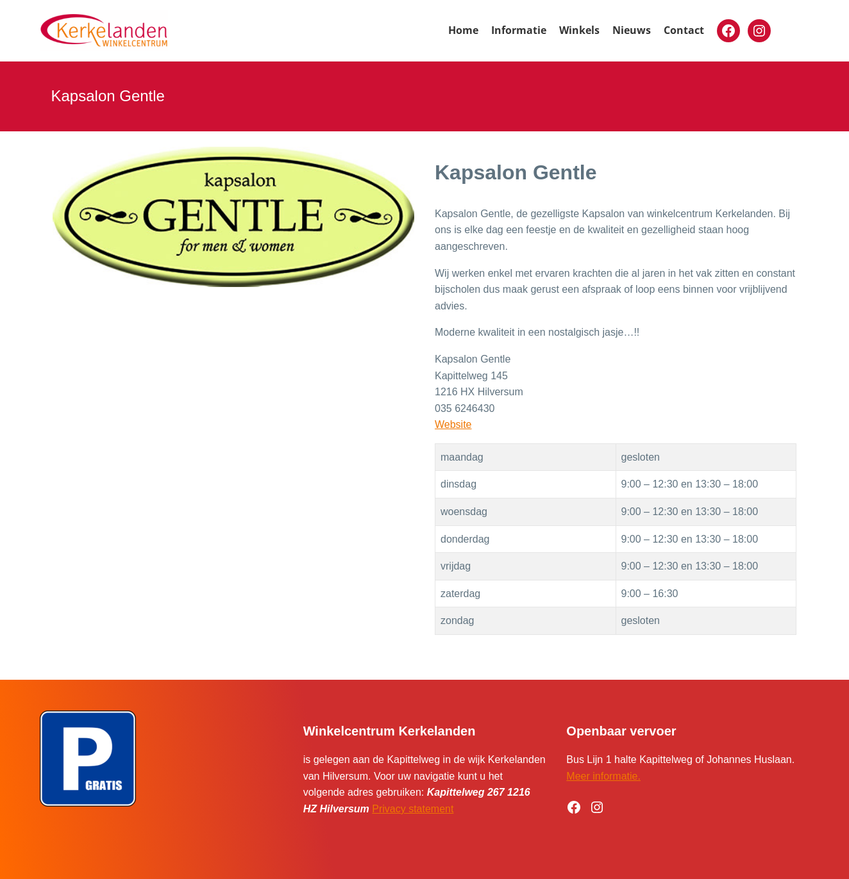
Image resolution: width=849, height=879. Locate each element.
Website (453, 424)
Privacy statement (412, 808)
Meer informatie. (603, 776)
